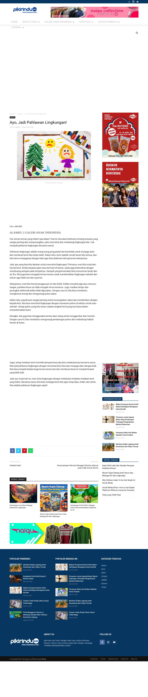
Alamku (12, 117)
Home (13, 22)
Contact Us (124, 660)
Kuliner (104, 585)
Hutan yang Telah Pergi (111, 495)
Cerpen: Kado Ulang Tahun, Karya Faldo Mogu (36, 603)
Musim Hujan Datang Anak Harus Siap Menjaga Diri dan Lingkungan (53, 517)
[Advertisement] (74, 68)
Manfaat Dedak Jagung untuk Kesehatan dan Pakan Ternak (127, 445)
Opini (103, 574)
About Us (134, 660)
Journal (100, 22)
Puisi (103, 570)
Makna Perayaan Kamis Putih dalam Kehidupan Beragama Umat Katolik (127, 406)
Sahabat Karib (15, 467)
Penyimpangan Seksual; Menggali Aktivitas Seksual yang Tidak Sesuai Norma (77, 468)
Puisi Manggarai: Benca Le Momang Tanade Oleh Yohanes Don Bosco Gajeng (35, 616)
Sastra (103, 567)
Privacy (103, 660)
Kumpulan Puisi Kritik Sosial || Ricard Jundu (34, 579)
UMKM (104, 581)
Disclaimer (94, 660)
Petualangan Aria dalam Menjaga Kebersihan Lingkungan (21, 508)
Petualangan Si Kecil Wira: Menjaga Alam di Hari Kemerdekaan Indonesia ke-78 (83, 509)
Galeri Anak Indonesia (46, 22)
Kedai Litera (25, 22)
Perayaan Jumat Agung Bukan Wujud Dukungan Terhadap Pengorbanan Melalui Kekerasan (125, 420)
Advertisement (113, 660)
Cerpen (104, 578)
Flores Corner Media (39, 661)
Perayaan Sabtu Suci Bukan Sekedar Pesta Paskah (126, 434)
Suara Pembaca (84, 22)
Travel (103, 588)
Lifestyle (66, 22)
